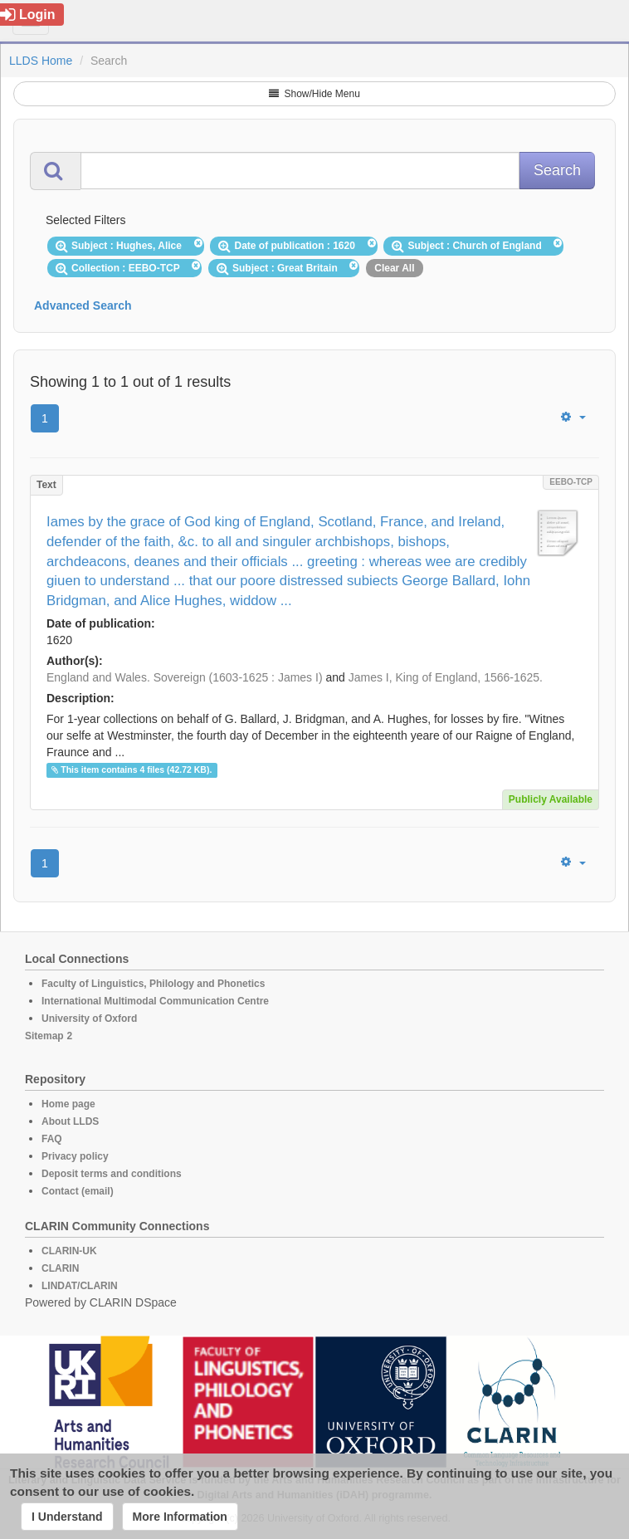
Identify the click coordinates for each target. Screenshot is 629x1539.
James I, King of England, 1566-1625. (446, 677)
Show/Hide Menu (314, 94)
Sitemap (44, 1036)
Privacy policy (75, 1156)
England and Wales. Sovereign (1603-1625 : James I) (184, 677)
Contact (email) (77, 1191)
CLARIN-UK (69, 1251)
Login (28, 14)
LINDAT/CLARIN (79, 1286)
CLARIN (60, 1268)
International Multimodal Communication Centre (155, 1001)
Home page (68, 1104)
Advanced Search (83, 305)
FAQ (51, 1139)
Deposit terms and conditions (111, 1174)
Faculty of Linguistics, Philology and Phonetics (153, 983)
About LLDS (70, 1121)
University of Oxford (89, 1018)
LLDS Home (40, 60)
